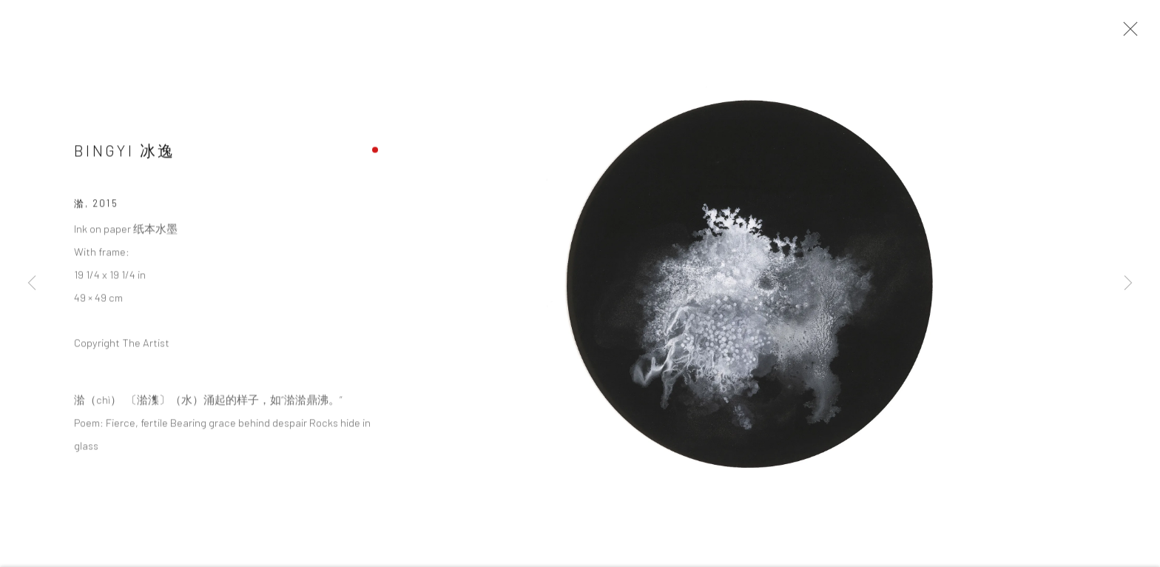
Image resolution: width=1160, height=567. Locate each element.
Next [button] (1128, 283)
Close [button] (1137, 33)
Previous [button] (32, 283)
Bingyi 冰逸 (124, 158)
